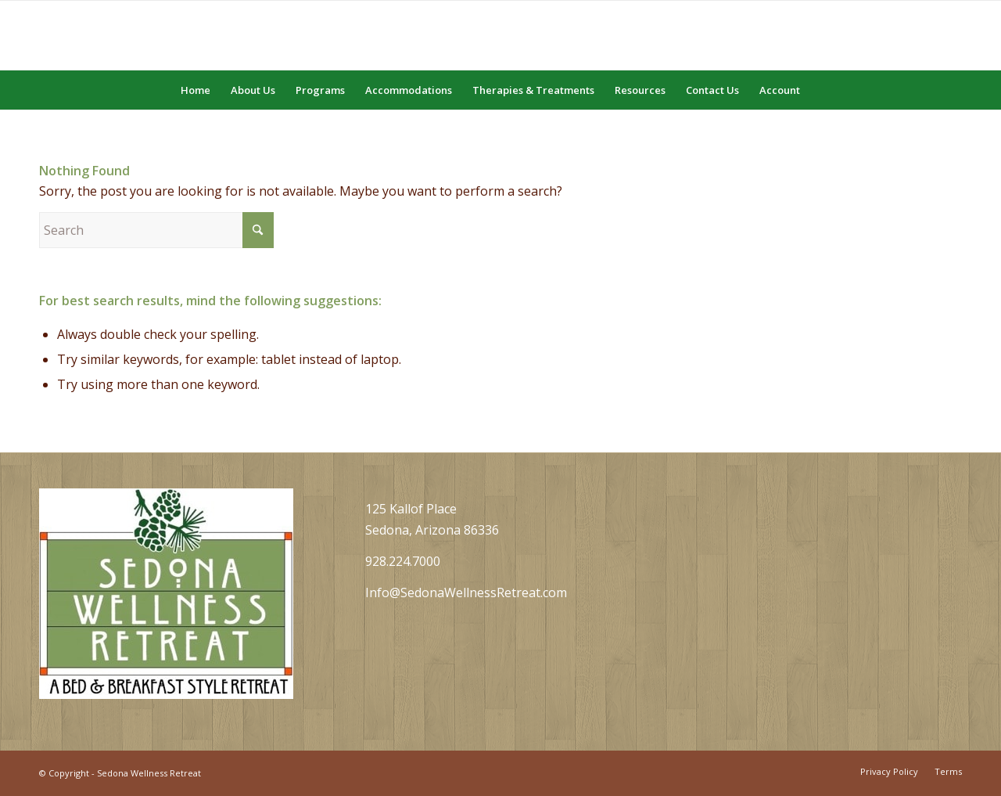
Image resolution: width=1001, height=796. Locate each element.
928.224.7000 (402, 561)
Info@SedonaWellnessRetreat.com (466, 592)
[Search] (820, 90)
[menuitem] (195, 90)
